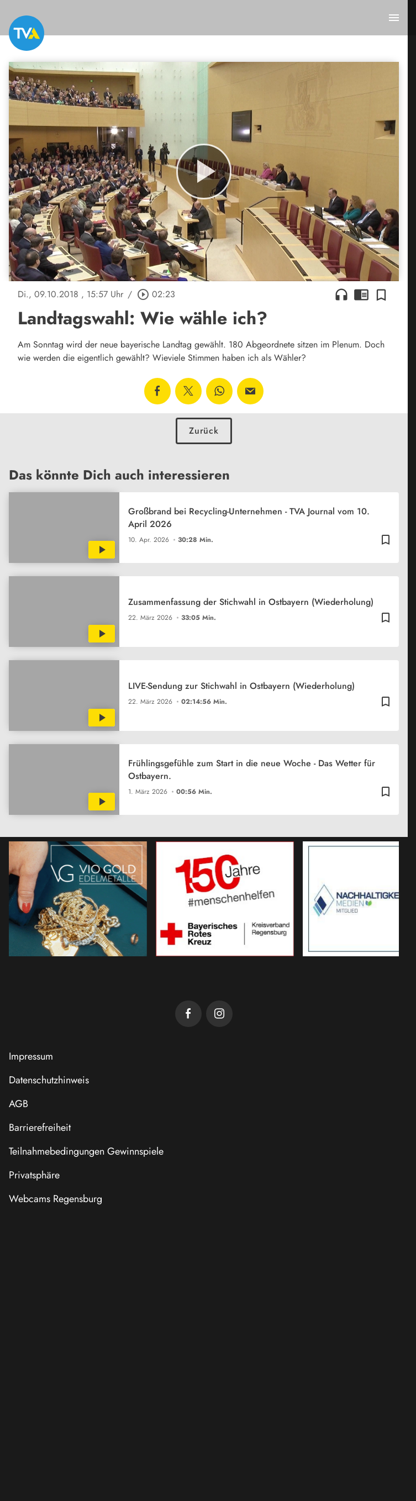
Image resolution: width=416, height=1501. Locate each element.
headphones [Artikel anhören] (341, 294)
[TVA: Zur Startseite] (26, 33)
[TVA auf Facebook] (188, 1013)
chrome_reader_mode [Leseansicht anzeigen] (361, 294)
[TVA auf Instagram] (219, 1013)
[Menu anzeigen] (394, 17)
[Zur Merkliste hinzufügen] (381, 294)
